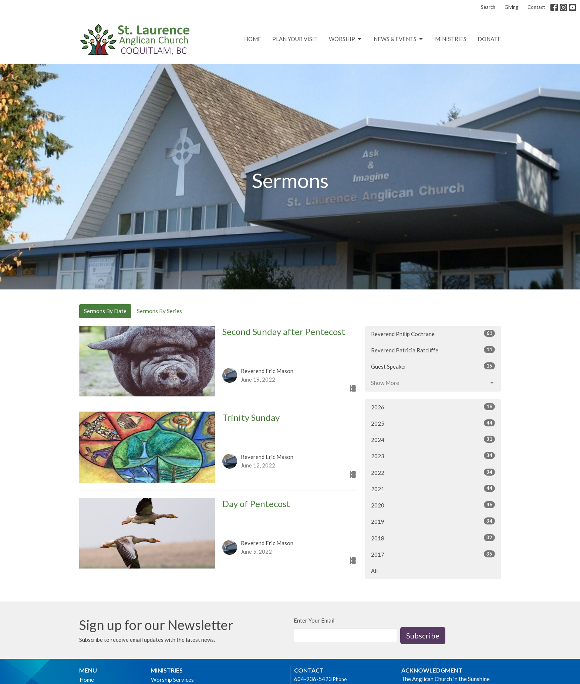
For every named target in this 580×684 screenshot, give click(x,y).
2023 (433, 455)
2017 (433, 554)
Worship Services (172, 679)
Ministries (450, 39)
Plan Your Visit (295, 39)
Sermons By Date (105, 311)
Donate (489, 39)
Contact (536, 7)
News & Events (399, 39)
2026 (433, 406)
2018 (433, 538)
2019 (433, 521)
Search (488, 7)
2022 (433, 472)
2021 (433, 488)
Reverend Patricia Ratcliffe (433, 349)
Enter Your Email (314, 620)
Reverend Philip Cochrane (433, 333)
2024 (433, 439)
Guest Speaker (433, 366)
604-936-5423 (313, 678)
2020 (433, 505)
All (374, 570)
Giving (511, 7)
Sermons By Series (159, 311)
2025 (433, 423)
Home (252, 39)
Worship (345, 39)
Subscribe (422, 635)
